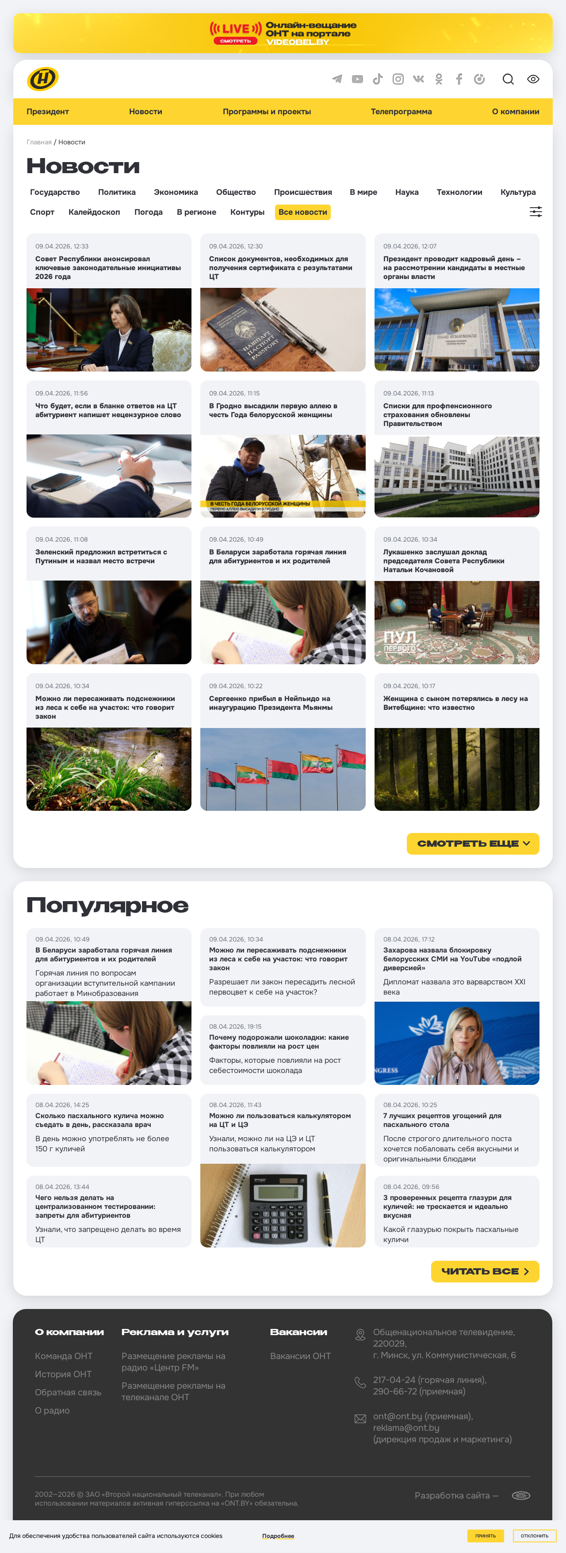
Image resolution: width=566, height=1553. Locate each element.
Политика (117, 192)
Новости (145, 111)
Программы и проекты (267, 111)
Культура (518, 192)
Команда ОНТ (63, 1356)
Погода (148, 212)
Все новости (303, 212)
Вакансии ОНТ (300, 1356)
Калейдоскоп (94, 212)
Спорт (42, 212)
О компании (515, 111)
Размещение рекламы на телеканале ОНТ (174, 1391)
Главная (39, 142)
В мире (363, 192)
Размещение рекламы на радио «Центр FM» (174, 1362)
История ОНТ (63, 1374)
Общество (236, 192)
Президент (48, 111)
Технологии (459, 192)
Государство (55, 192)
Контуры (247, 212)
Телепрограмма (401, 111)
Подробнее (278, 1536)
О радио (52, 1410)
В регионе (196, 212)
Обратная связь (68, 1392)
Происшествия (303, 192)
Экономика (176, 192)
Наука (407, 192)
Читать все (480, 1272)
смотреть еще (468, 844)
